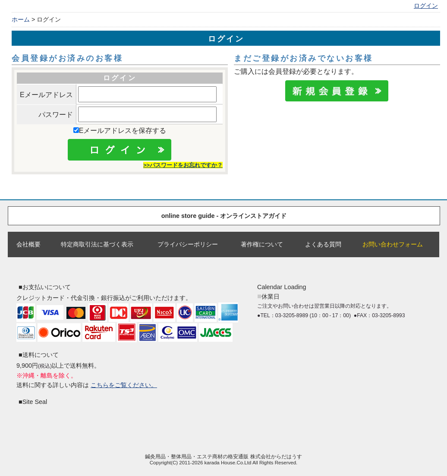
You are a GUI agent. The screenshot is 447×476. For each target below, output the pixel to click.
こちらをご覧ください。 (124, 384)
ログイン (426, 6)
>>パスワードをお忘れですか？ (183, 165)
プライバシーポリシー (187, 244)
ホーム (21, 19)
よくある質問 (323, 244)
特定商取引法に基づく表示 (97, 244)
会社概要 (28, 244)
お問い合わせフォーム (392, 244)
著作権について (262, 244)
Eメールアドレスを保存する (120, 130)
